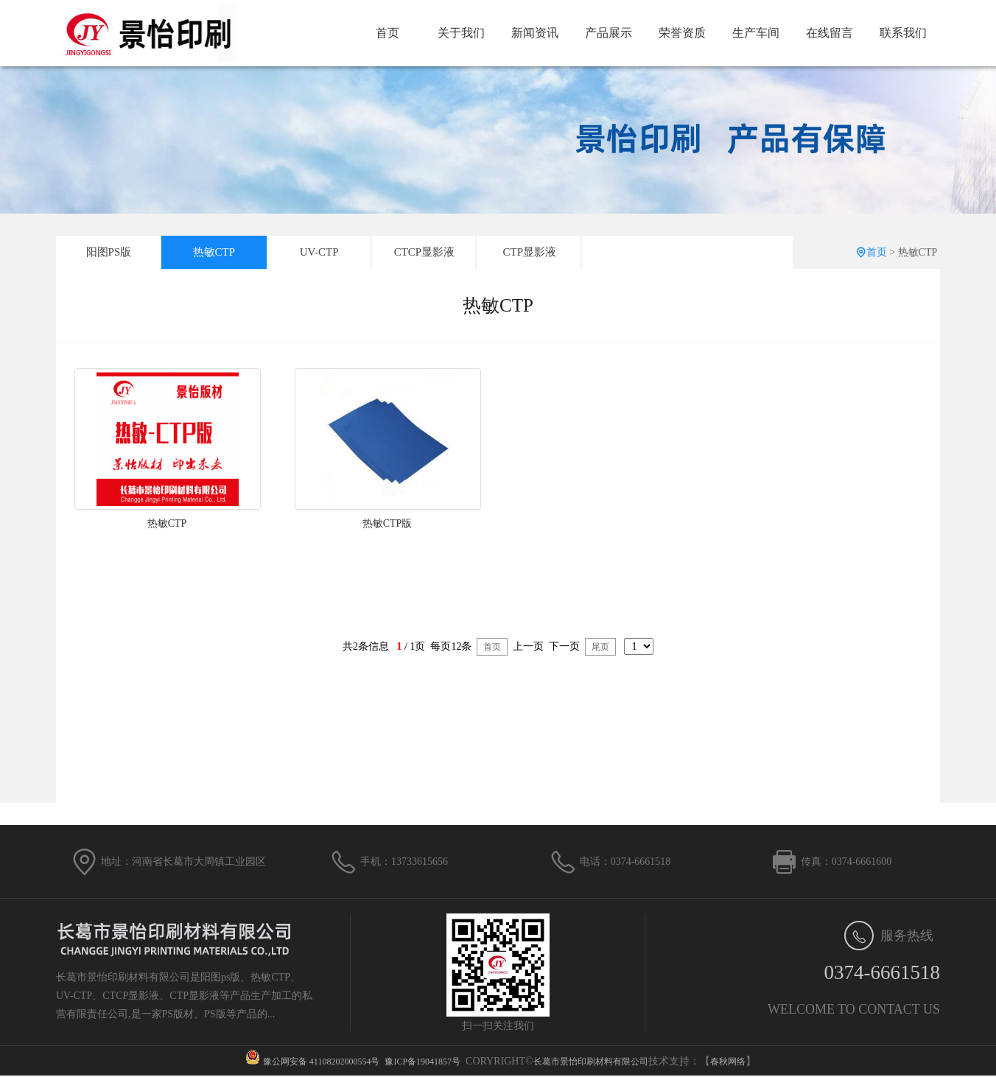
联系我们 (903, 33)
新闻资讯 (534, 33)
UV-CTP (319, 252)
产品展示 (608, 33)
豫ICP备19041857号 (422, 1061)
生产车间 (755, 33)
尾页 (600, 647)
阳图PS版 (109, 252)
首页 (387, 33)
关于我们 (461, 33)
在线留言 (829, 33)
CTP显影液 (530, 252)
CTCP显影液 (424, 252)
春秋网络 (728, 1061)
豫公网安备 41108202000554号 (321, 1061)
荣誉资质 (682, 33)
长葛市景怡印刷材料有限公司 (590, 1061)
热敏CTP (214, 252)
